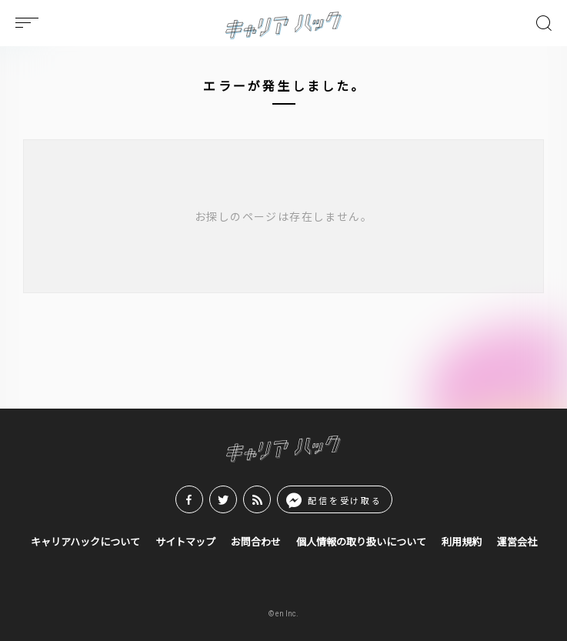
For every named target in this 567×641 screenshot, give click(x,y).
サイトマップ (185, 542)
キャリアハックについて (85, 542)
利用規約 (462, 542)
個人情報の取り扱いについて (361, 542)
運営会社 (517, 542)
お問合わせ (256, 542)
